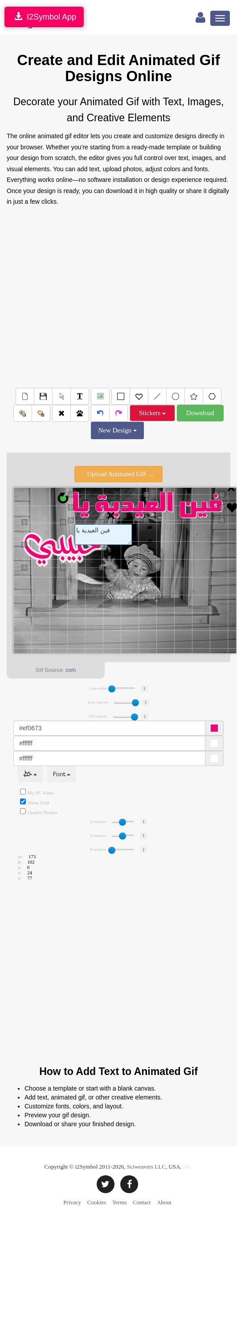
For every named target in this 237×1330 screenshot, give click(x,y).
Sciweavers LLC (146, 1166)
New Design (117, 430)
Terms (119, 1202)
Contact (142, 1202)
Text (103, 534)
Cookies (96, 1202)
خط (30, 774)
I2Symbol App (44, 16)
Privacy (72, 1202)
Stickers (152, 412)
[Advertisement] (115, 295)
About (164, 1202)
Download (200, 412)
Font (61, 774)
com (70, 670)
